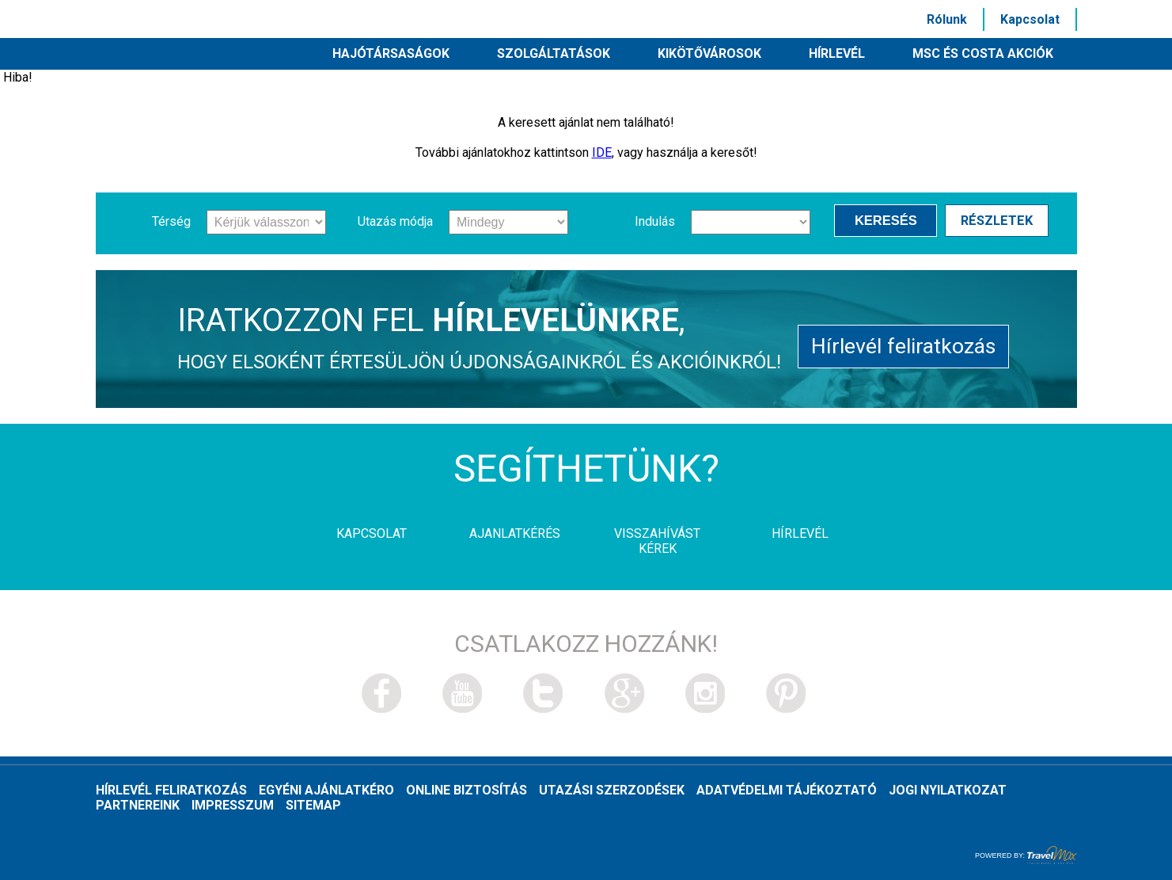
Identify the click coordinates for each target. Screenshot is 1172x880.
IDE (602, 152)
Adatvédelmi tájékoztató (786, 790)
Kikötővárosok (709, 53)
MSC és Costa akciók (982, 53)
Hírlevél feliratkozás (903, 345)
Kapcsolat (1030, 19)
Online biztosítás (466, 790)
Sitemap (313, 805)
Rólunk (947, 19)
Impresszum (233, 805)
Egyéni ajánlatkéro (326, 790)
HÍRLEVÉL (837, 53)
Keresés (889, 221)
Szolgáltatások (553, 53)
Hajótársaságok (390, 53)
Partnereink (138, 805)
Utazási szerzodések (612, 790)
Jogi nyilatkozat (948, 790)
